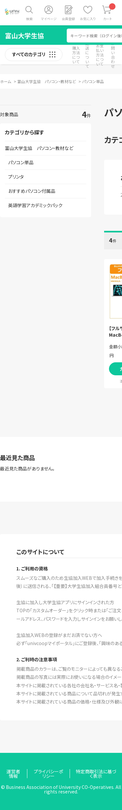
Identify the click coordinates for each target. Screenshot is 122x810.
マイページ (49, 18)
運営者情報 (13, 773)
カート (109, 12)
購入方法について (76, 54)
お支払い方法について (100, 55)
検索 (29, 18)
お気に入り (88, 18)
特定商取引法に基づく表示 (96, 773)
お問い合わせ (113, 55)
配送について (87, 55)
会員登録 (68, 18)
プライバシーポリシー (48, 773)
